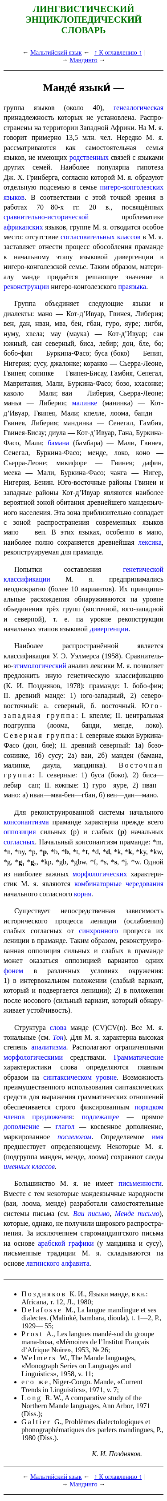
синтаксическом (67, 1077)
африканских (23, 227)
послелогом (74, 1137)
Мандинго (83, 59)
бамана (58, 443)
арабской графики (66, 1243)
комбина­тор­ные (98, 883)
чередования (144, 883)
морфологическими (33, 1057)
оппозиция (20, 832)
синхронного (98, 931)
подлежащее (100, 1117)
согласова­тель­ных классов (100, 237)
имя (157, 1137)
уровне (106, 1077)
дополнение (21, 1126)
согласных (19, 842)
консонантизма (26, 822)
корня (82, 894)
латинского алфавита (58, 1263)
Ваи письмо (91, 1213)
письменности (140, 1183)
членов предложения (38, 1117)
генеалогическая (138, 107)
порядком (148, 1107)
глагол (64, 1126)
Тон (58, 1037)
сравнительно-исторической (46, 217)
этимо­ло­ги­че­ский (39, 665)
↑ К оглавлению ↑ (118, 52)
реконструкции (26, 286)
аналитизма (48, 1047)
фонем (13, 970)
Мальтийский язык (56, 52)
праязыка (132, 286)
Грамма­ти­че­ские (138, 1057)
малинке (85, 403)
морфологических (100, 874)
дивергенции (109, 629)
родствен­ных (89, 157)
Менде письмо (137, 1213)
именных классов (29, 1166)
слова (58, 1027)
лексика (150, 542)
